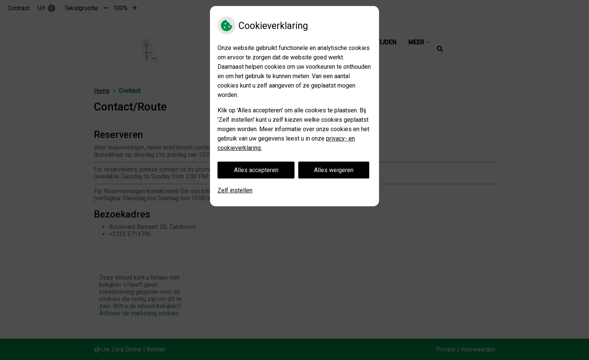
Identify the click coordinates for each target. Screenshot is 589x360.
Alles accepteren (256, 170)
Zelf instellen (234, 190)
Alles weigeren (333, 170)
